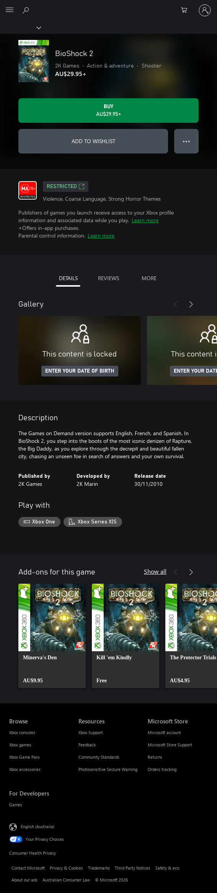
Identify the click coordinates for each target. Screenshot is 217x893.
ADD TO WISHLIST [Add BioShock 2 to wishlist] (93, 141)
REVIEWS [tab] (108, 278)
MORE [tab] (149, 278)
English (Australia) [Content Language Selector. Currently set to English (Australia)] (37, 826)
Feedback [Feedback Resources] (87, 744)
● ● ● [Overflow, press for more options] (186, 141)
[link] (52, 636)
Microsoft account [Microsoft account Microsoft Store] (164, 732)
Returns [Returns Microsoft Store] (155, 756)
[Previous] (175, 304)
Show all (155, 571)
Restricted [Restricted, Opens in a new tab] (66, 186)
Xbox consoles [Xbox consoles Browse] (22, 732)
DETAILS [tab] (68, 278)
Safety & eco (167, 867)
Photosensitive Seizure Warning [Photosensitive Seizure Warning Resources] (107, 769)
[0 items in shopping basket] (186, 10)
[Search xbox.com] (26, 10)
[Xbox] (20, 27)
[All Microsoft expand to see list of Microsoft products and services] (9, 10)
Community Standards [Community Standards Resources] (98, 756)
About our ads (24, 879)
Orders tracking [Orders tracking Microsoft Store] (162, 769)
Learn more (145, 220)
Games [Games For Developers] (15, 804)
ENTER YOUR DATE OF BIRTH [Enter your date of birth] (79, 371)
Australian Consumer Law (66, 879)
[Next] (191, 304)
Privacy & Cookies (66, 867)
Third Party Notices (132, 867)
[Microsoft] (108, 5)
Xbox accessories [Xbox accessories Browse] (25, 769)
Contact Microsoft (28, 867)
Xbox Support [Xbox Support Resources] (90, 732)
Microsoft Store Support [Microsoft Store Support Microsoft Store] (170, 744)
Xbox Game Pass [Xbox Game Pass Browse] (24, 756)
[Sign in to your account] (205, 10)
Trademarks (99, 867)
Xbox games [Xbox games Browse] (20, 744)
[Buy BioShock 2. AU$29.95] (108, 110)
